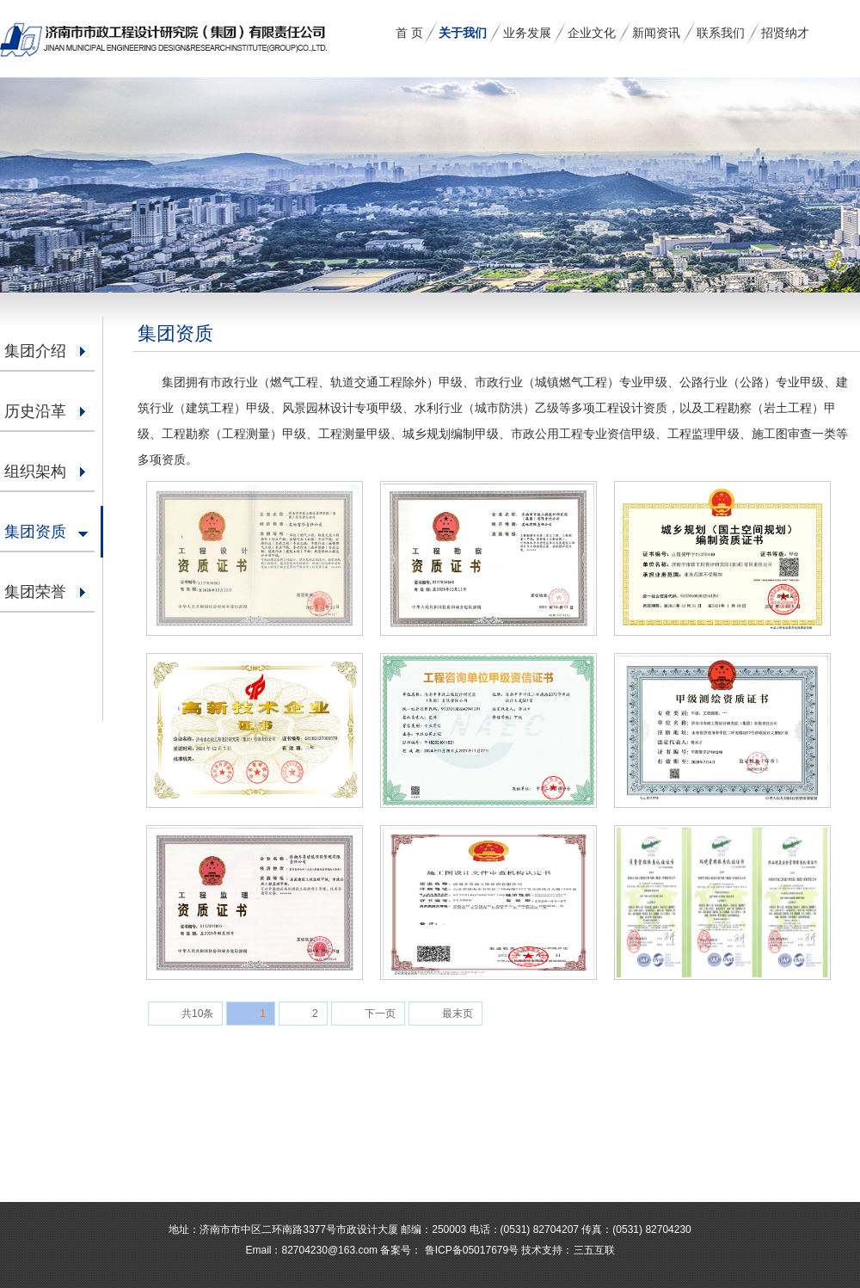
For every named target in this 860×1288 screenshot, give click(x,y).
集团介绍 (35, 351)
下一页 (380, 1014)
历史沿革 (35, 411)
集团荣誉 (35, 592)
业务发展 (527, 33)
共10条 (197, 1014)
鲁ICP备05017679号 (470, 1250)
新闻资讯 (656, 33)
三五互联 (594, 1250)
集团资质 (35, 531)
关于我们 (463, 33)
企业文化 (592, 33)
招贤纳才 (785, 33)
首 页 (409, 33)
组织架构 (35, 471)
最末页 (457, 1014)
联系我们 (721, 33)
